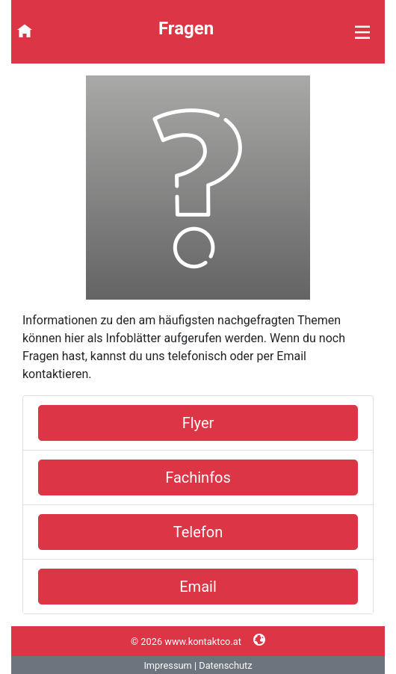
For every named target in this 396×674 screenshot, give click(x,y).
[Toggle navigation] (305, 31)
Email (198, 587)
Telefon (198, 532)
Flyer (198, 423)
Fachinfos (198, 477)
